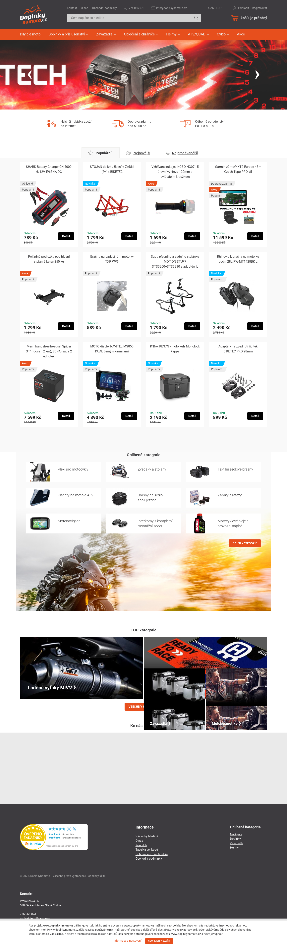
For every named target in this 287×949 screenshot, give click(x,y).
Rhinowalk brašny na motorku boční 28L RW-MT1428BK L (238, 259)
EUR (218, 8)
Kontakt (72, 8)
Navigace (236, 834)
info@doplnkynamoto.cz (171, 8)
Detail (66, 236)
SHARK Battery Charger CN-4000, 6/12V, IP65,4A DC (49, 169)
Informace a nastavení (127, 940)
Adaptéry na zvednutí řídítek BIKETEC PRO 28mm (238, 348)
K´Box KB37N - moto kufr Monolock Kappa (175, 348)
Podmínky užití (95, 876)
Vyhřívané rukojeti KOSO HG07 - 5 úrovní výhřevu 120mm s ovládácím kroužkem (175, 172)
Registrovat (259, 8)
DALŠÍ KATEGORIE (245, 543)
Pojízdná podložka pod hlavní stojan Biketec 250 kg (49, 259)
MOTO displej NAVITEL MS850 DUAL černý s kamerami (112, 348)
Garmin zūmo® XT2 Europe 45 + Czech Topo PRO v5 (238, 169)
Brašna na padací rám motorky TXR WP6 (112, 259)
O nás (84, 8)
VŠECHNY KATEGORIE (143, 706)
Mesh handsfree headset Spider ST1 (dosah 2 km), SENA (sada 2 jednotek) (49, 351)
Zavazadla (236, 843)
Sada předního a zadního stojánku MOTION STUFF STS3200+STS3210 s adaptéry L (175, 261)
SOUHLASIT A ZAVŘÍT (159, 941)
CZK (211, 8)
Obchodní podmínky (104, 8)
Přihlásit (243, 8)
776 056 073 (136, 8)
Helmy (234, 847)
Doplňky (235, 838)
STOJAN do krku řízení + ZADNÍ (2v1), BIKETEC (112, 169)
